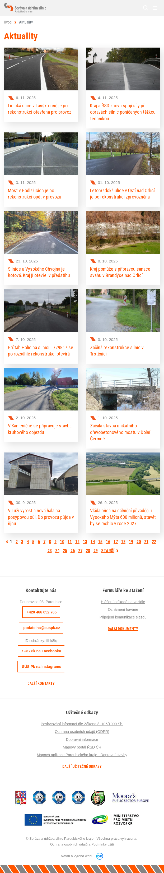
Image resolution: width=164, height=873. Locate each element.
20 (139, 541)
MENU (154, 8)
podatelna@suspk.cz (41, 628)
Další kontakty (41, 683)
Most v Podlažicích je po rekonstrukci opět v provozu (34, 194)
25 (65, 550)
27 (80, 550)
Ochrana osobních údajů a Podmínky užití (82, 844)
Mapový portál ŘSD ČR (82, 747)
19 (131, 541)
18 (123, 541)
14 (93, 541)
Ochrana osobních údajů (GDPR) (82, 731)
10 (62, 541)
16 (108, 541)
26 (73, 550)
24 (57, 550)
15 (100, 541)
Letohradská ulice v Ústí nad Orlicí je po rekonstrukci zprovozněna (122, 194)
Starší (107, 550)
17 (116, 541)
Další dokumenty (123, 629)
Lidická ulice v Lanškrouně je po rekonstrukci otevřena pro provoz (39, 109)
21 (146, 541)
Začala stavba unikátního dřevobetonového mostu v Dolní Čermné (120, 432)
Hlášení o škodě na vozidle (123, 602)
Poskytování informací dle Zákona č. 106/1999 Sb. (82, 724)
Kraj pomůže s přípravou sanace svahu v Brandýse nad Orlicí (120, 272)
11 (70, 541)
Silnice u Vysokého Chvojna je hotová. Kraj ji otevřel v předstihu (39, 272)
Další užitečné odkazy (82, 766)
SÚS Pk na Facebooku (41, 651)
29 (95, 550)
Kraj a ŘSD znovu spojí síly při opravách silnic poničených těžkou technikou (123, 112)
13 (85, 541)
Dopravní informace (82, 739)
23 (50, 550)
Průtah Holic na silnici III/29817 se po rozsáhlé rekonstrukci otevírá (40, 351)
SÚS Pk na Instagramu (41, 666)
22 (154, 541)
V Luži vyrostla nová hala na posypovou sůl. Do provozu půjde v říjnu (41, 517)
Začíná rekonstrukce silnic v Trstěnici (117, 351)
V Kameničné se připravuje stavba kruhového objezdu (40, 429)
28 (88, 550)
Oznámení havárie (123, 609)
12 (77, 541)
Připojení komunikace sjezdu (123, 617)
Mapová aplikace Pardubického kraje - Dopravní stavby (82, 755)
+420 (42, 612)
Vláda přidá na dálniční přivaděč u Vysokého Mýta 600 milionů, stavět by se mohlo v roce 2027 (123, 517)
